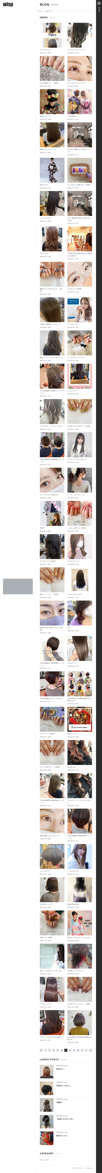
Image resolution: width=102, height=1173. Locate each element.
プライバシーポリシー (77, 1168)
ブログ (42, 1160)
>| (90, 1050)
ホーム (40, 11)
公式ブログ (49, 11)
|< (41, 1050)
